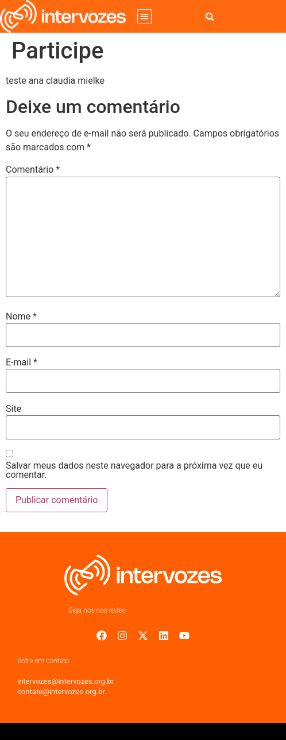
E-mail (21, 362)
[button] (144, 16)
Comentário (33, 169)
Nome (21, 316)
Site (13, 409)
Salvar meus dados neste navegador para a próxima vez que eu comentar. (134, 470)
